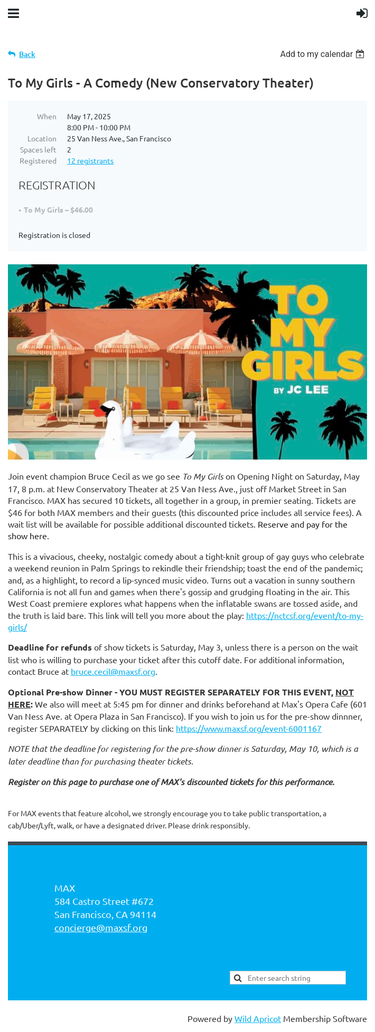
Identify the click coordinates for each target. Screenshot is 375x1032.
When (47, 116)
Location (42, 138)
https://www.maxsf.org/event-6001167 (249, 728)
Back (27, 54)
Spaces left (38, 149)
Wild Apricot (258, 1018)
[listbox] (323, 54)
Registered (38, 160)
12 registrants (90, 160)
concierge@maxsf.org (100, 927)
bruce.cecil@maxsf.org (113, 671)
